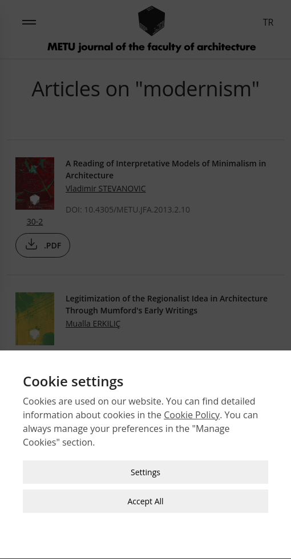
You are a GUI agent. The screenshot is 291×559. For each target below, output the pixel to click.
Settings (145, 468)
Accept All (145, 497)
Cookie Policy (192, 411)
